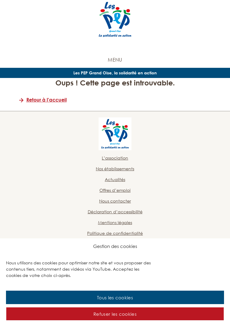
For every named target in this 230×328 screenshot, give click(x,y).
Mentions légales (115, 222)
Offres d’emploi (115, 190)
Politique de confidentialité (115, 233)
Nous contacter (115, 200)
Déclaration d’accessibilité (115, 211)
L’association (115, 157)
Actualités (115, 179)
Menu (115, 60)
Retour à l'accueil (46, 100)
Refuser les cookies (115, 314)
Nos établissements (115, 168)
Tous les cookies (115, 297)
